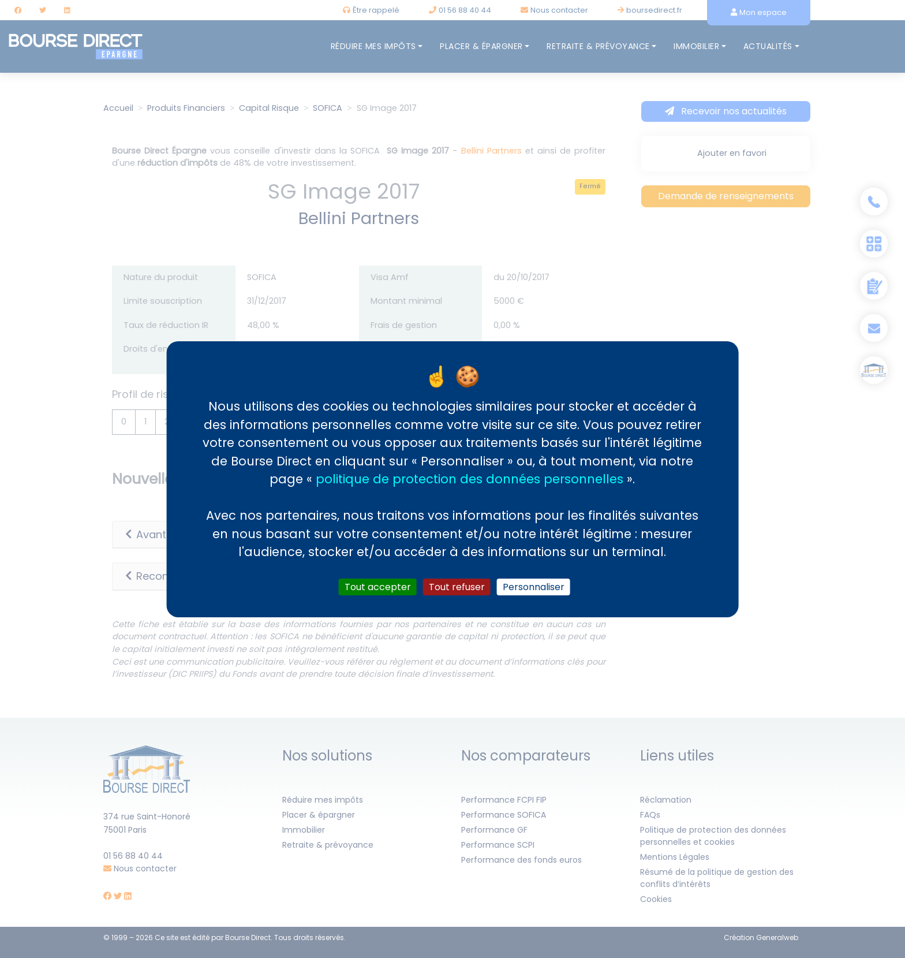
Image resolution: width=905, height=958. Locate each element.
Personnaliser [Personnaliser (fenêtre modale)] (533, 586)
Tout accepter (378, 586)
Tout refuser (457, 586)
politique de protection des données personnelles (469, 479)
